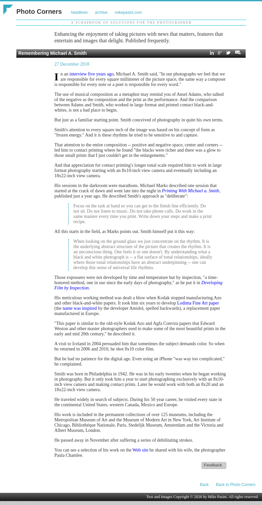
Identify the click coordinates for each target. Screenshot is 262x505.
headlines (79, 12)
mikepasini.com (128, 12)
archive (101, 12)
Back (204, 484)
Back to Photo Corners (235, 484)
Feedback (213, 465)
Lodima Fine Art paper (198, 303)
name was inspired (80, 308)
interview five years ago (91, 74)
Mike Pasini (217, 496)
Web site (140, 450)
